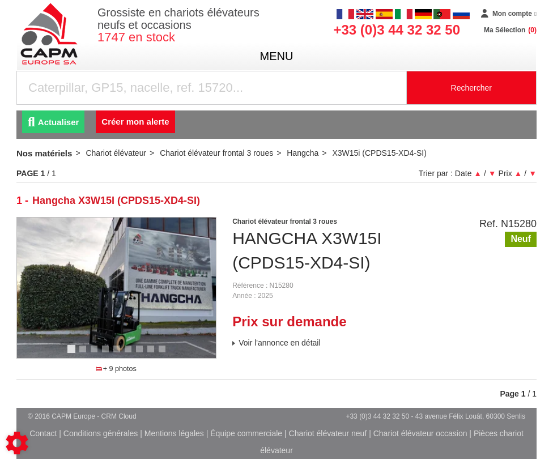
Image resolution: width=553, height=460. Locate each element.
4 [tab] (107, 354)
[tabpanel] (116, 288)
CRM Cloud (119, 416)
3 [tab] (95, 354)
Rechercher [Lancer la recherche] (471, 87)
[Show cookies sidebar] (17, 443)
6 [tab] (129, 354)
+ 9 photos (116, 369)
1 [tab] (73, 354)
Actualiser (53, 122)
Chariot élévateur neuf (328, 433)
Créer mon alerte (135, 121)
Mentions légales (174, 433)
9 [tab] (163, 354)
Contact (43, 433)
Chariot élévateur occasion (420, 433)
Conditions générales (100, 433)
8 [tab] (152, 354)
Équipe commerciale (246, 433)
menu (276, 56)
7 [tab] (141, 354)
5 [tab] (118, 354)
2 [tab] (84, 354)
